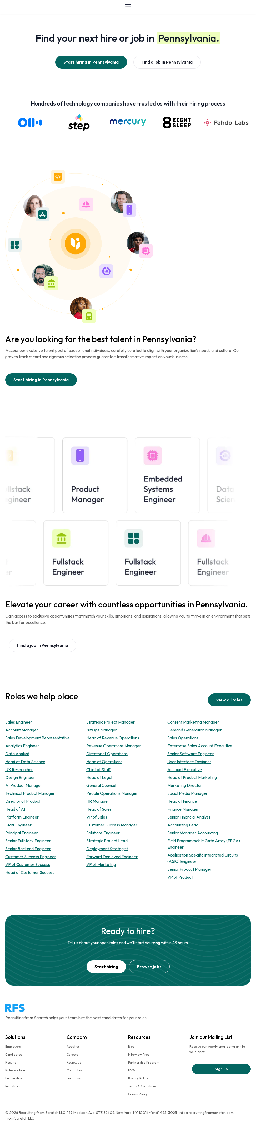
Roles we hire (15, 1070)
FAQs (132, 1070)
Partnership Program (143, 1062)
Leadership (13, 1078)
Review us (74, 1062)
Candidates (13, 1054)
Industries (12, 1086)
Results (10, 1062)
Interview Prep (138, 1054)
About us (73, 1047)
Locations (74, 1078)
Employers (13, 1047)
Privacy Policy (138, 1078)
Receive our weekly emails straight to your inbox (217, 1049)
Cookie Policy (137, 1094)
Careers (72, 1054)
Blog (131, 1047)
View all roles (229, 699)
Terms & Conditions (142, 1086)
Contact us (75, 1070)
